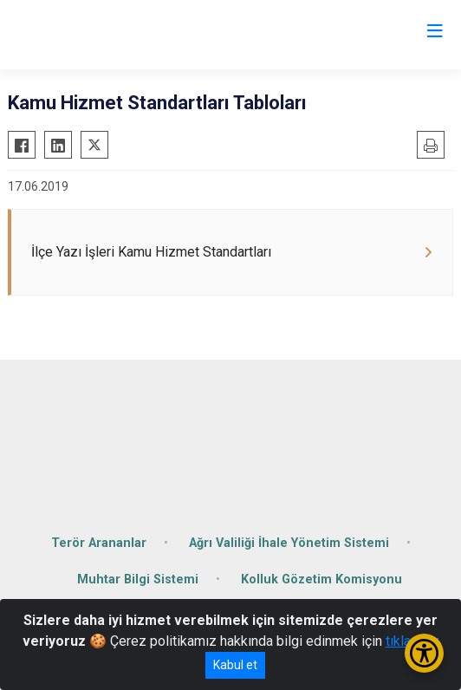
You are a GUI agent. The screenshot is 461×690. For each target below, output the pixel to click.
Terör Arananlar (98, 543)
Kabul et (235, 665)
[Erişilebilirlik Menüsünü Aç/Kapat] (424, 653)
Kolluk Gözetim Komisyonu (321, 579)
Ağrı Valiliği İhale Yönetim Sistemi (289, 543)
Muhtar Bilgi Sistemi (137, 579)
